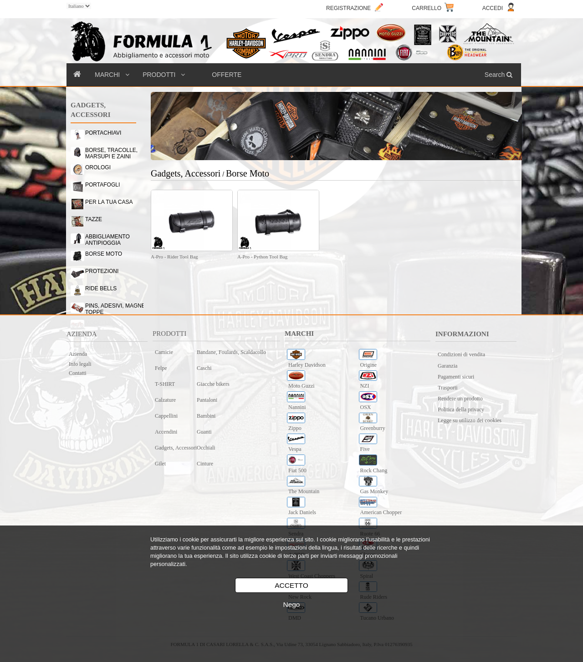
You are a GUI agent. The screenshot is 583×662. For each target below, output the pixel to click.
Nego (291, 604)
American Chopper (381, 512)
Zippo (295, 428)
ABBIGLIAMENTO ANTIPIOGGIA (107, 238)
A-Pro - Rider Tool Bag (174, 256)
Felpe (161, 368)
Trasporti (448, 387)
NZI (364, 386)
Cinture (205, 463)
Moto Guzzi (301, 386)
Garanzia (447, 366)
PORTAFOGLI (102, 185)
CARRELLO (426, 8)
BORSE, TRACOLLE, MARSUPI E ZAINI (111, 151)
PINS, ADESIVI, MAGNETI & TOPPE (120, 307)
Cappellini (166, 416)
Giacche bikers (213, 384)
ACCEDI (492, 8)
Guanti (204, 432)
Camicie (164, 352)
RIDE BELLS (101, 288)
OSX (365, 407)
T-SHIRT (165, 384)
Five (365, 449)
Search (499, 74)
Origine (368, 365)
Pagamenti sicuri (456, 377)
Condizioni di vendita (461, 354)
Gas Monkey (374, 491)
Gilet (160, 463)
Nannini (297, 407)
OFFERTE (226, 74)
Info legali (80, 364)
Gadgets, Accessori (176, 448)
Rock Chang (374, 470)
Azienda (78, 354)
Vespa (295, 449)
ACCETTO (291, 585)
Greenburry (372, 428)
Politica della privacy (461, 409)
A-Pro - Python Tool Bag (262, 256)
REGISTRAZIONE (348, 8)
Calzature (165, 400)
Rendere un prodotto (460, 398)
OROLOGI (98, 167)
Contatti (78, 373)
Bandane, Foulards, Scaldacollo (231, 352)
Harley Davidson (307, 365)
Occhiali (206, 448)
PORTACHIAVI (103, 133)
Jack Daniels (302, 512)
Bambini (206, 416)
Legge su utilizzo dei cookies (469, 420)
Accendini (166, 432)
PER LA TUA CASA (109, 202)
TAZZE (93, 219)
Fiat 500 (297, 470)
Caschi (204, 368)
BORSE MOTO (103, 254)
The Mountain (303, 491)
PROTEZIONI (101, 271)
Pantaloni (207, 400)
